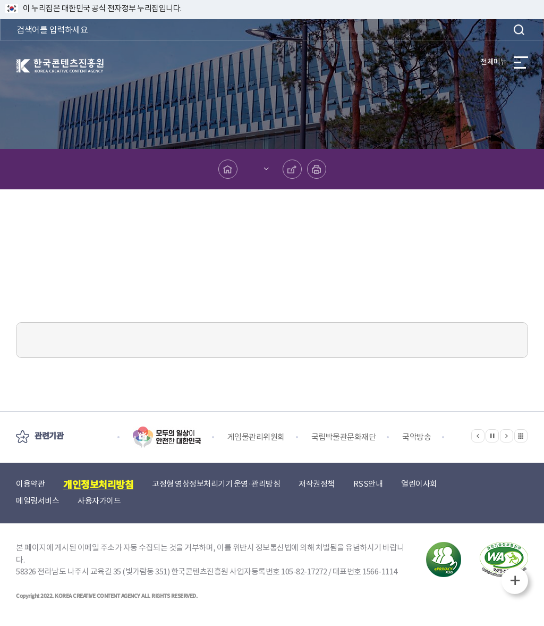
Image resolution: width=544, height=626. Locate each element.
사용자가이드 (99, 501)
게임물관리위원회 (256, 437)
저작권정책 (317, 484)
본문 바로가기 (0, 0)
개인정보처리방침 (98, 484)
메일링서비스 (37, 501)
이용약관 (30, 484)
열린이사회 (419, 484)
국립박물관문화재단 (343, 437)
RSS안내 (368, 484)
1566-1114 (379, 571)
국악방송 (416, 437)
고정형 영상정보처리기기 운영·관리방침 (216, 484)
